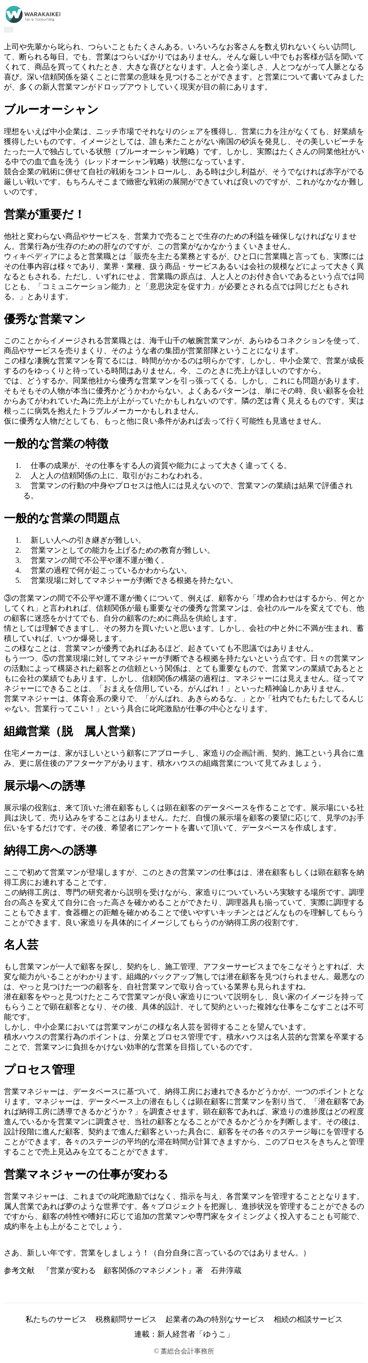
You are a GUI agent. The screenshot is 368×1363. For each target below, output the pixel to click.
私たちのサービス (56, 1319)
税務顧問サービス (126, 1319)
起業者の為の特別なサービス (215, 1319)
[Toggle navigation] (8, 30)
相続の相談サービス (308, 1319)
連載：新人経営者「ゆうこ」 (184, 1334)
